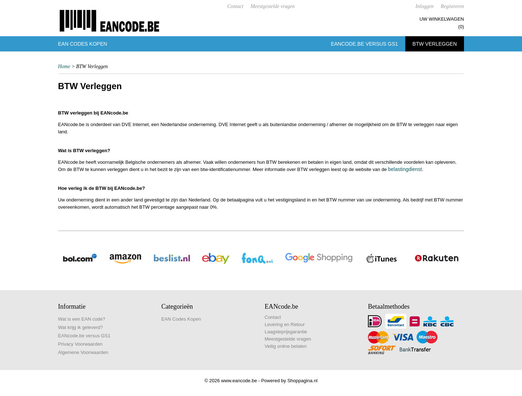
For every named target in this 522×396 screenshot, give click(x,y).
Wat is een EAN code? (81, 319)
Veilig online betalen (286, 346)
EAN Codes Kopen (82, 44)
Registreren (452, 6)
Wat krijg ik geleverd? (80, 327)
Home (64, 66)
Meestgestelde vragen (272, 6)
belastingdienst (405, 169)
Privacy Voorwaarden (80, 344)
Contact (235, 6)
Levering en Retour (285, 324)
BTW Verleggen (435, 44)
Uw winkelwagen (441, 19)
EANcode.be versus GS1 (364, 44)
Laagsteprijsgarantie (286, 331)
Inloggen (424, 6)
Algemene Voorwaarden (83, 352)
